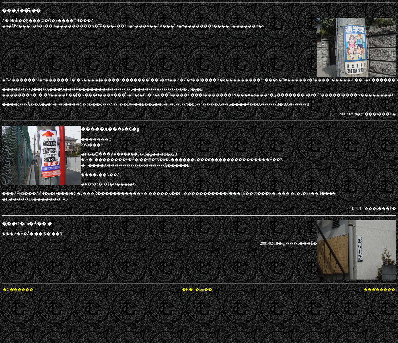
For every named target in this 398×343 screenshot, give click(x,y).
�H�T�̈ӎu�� (197, 289)
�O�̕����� (18, 289)
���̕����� (379, 289)
